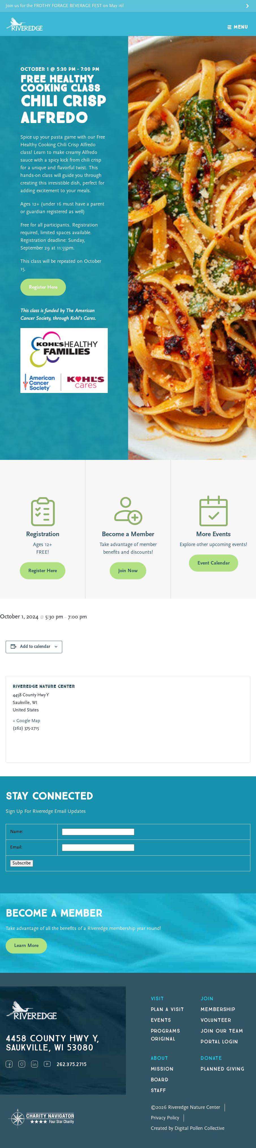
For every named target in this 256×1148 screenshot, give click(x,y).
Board (160, 1080)
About (160, 1058)
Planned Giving (222, 1069)
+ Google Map (26, 721)
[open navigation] (237, 24)
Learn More (26, 945)
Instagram (21, 1064)
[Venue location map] (184, 719)
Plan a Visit (167, 1009)
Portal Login (219, 1042)
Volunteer (216, 1020)
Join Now (128, 571)
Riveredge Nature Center (44, 687)
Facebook (9, 1064)
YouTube (47, 1064)
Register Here (43, 287)
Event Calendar (213, 563)
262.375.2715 (72, 1064)
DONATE (211, 1058)
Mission (162, 1069)
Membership (218, 1009)
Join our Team (222, 1031)
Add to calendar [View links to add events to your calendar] (35, 646)
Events (161, 1020)
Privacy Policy (165, 1118)
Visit (157, 998)
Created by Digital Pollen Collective (187, 1128)
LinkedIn (34, 1064)
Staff (158, 1090)
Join (207, 998)
